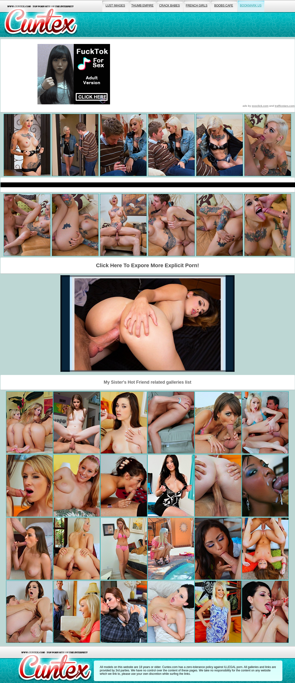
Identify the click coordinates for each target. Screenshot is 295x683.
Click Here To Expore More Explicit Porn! (147, 265)
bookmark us (250, 5)
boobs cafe (223, 5)
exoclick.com (260, 105)
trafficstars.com (285, 105)
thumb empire (142, 5)
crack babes (169, 5)
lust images (115, 5)
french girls (196, 5)
